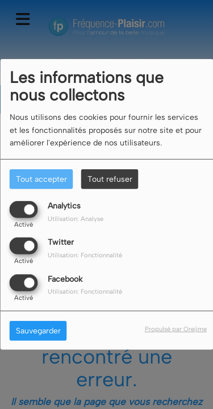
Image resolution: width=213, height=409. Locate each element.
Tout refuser (109, 179)
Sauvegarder (38, 330)
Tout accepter (41, 179)
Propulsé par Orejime (176, 328)
